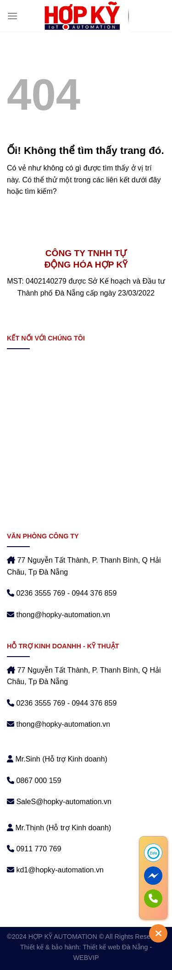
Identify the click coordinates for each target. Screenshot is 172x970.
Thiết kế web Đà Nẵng (115, 947)
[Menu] (12, 16)
